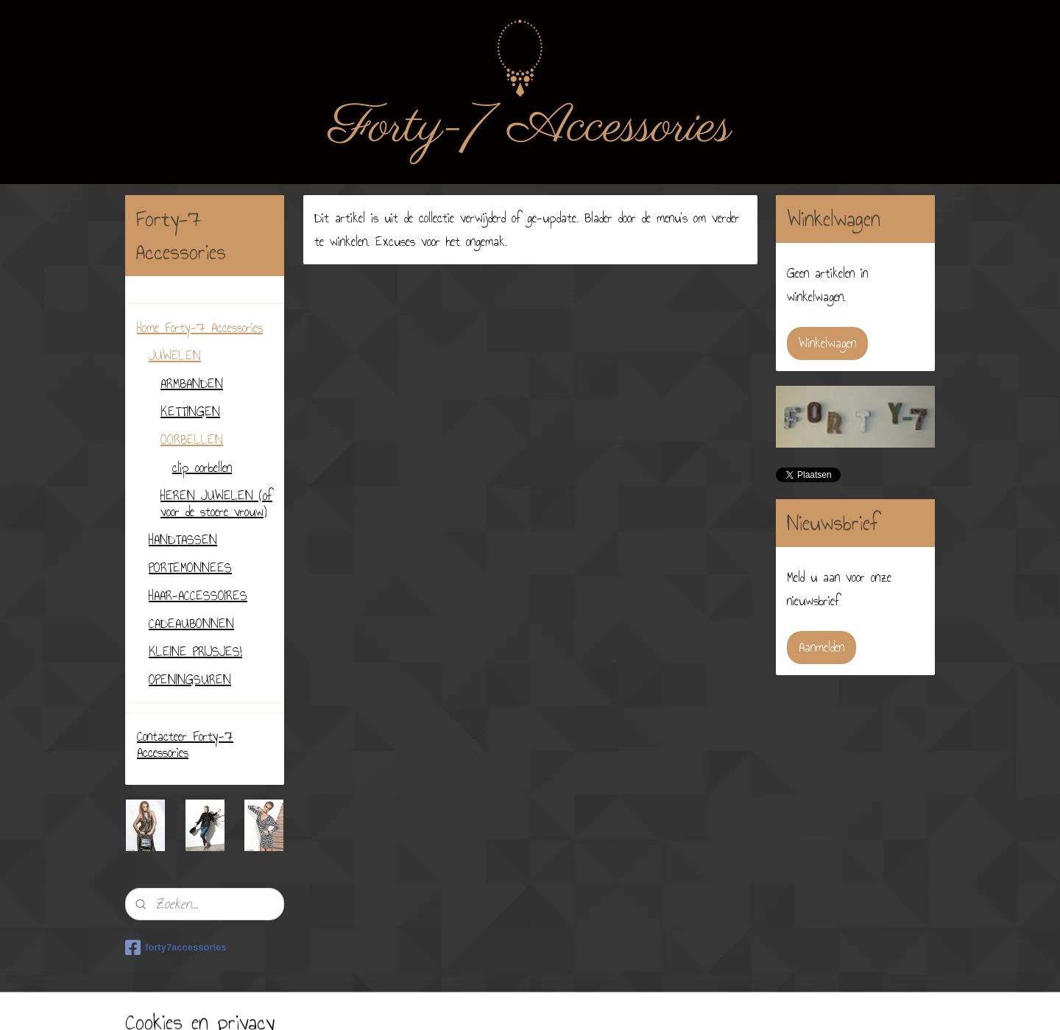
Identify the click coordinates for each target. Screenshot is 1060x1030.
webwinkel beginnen (567, 1003)
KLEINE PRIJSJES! (195, 651)
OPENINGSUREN (190, 679)
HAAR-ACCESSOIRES (198, 595)
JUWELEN (175, 355)
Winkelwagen (827, 343)
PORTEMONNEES (190, 567)
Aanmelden (821, 647)
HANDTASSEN (183, 539)
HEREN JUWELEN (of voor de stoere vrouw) (216, 503)
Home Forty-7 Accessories (200, 327)
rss (531, 1003)
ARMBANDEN (191, 383)
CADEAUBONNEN (191, 623)
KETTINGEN (190, 411)
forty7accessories (176, 947)
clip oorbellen (202, 467)
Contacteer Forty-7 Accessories (185, 744)
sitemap (509, 1003)
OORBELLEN (191, 439)
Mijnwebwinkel (653, 1003)
